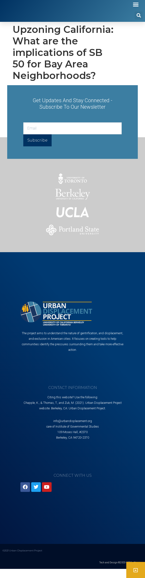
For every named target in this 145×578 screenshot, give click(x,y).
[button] (135, 9)
